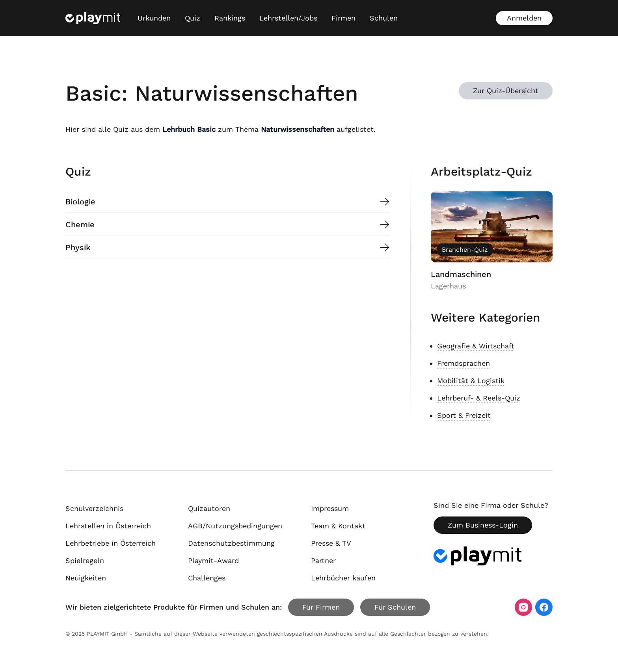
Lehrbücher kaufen (343, 578)
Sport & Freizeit (464, 415)
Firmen (343, 18)
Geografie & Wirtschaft (475, 346)
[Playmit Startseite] (92, 18)
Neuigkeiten (85, 578)
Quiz (192, 18)
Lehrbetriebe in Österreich (110, 543)
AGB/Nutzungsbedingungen (235, 526)
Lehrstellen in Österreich (108, 526)
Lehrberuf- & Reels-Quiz (478, 398)
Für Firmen (321, 607)
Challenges (206, 578)
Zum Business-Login (483, 525)
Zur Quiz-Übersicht (505, 90)
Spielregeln (84, 560)
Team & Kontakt (338, 526)
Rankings (229, 18)
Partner (323, 560)
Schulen (384, 18)
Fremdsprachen (463, 363)
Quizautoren (209, 508)
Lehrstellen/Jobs (288, 18)
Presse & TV (331, 543)
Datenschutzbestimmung (231, 543)
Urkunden (154, 18)
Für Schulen (395, 607)
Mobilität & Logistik (470, 380)
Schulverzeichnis (94, 508)
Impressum (330, 508)
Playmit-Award (213, 560)
